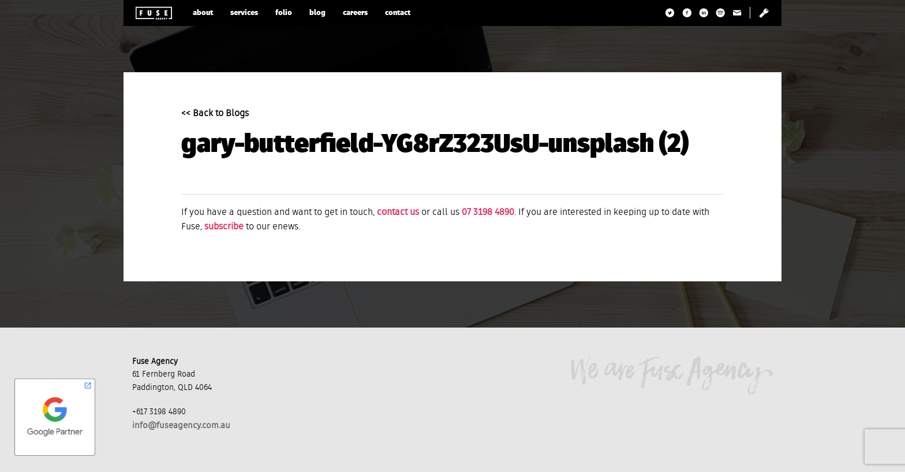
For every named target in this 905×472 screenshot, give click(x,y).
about (203, 13)
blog (317, 13)
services (244, 13)
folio (283, 13)
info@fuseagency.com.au (181, 425)
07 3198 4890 (488, 212)
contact (397, 13)
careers (355, 13)
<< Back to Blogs (215, 113)
